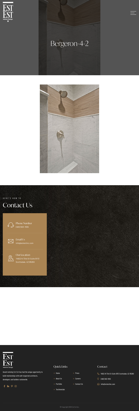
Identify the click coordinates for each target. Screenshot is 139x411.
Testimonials (60, 389)
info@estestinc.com (24, 243)
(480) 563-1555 (22, 227)
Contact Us (79, 384)
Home (58, 373)
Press (77, 373)
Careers (78, 378)
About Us (59, 378)
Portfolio (59, 384)
